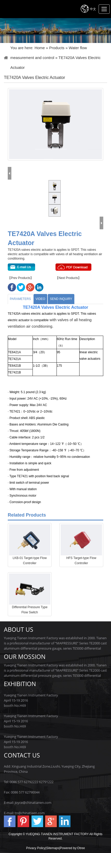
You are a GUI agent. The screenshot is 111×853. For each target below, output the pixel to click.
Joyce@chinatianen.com (33, 802)
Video (40, 299)
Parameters (20, 299)
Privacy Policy (35, 848)
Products (56, 48)
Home (40, 48)
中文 (88, 8)
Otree (81, 848)
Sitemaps (52, 848)
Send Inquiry (61, 299)
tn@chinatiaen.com (30, 813)
